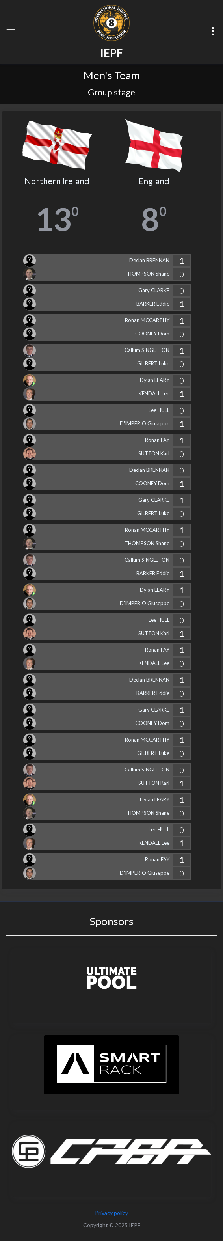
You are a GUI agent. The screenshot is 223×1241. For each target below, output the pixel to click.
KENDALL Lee (154, 393)
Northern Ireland (56, 181)
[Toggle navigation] (10, 32)
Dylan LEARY (154, 380)
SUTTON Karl (153, 453)
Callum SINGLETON (147, 350)
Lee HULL (159, 410)
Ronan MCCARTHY (147, 320)
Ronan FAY (157, 440)
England (153, 181)
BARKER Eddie (152, 303)
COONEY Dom (152, 333)
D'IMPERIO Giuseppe (144, 423)
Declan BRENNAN (149, 260)
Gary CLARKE (153, 290)
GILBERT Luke (153, 363)
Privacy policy (111, 1212)
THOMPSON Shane (147, 273)
